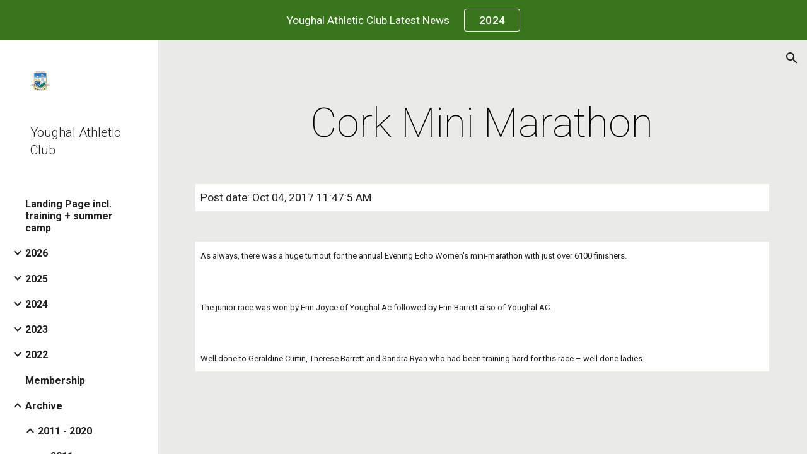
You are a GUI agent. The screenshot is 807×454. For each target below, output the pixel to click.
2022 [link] (36, 355)
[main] (482, 123)
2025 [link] (36, 279)
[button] (792, 58)
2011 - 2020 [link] (65, 431)
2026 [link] (36, 253)
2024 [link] (36, 304)
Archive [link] (43, 406)
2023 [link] (36, 329)
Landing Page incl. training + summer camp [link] (69, 216)
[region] (403, 20)
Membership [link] (55, 381)
